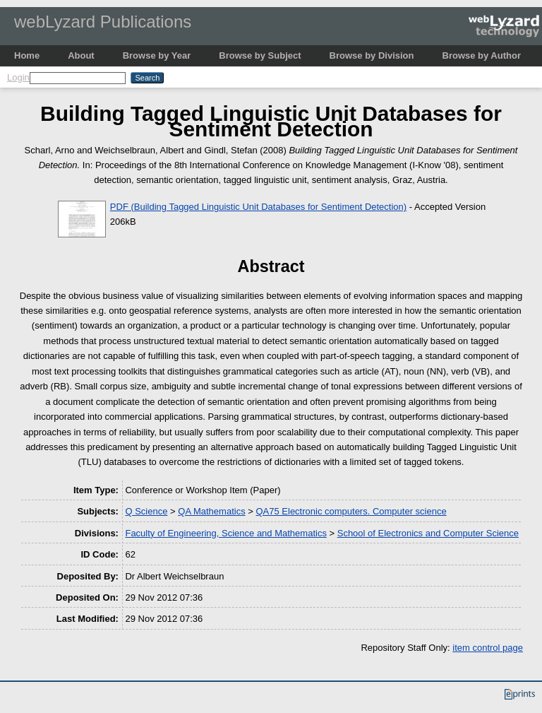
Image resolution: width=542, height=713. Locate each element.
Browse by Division (372, 55)
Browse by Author (481, 55)
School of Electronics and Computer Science (428, 533)
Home (27, 55)
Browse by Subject (260, 55)
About (81, 55)
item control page (487, 647)
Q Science (146, 511)
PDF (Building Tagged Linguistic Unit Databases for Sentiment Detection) (258, 206)
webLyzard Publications (102, 21)
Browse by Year (157, 55)
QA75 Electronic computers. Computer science (350, 511)
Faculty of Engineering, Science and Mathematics (225, 533)
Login (18, 77)
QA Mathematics (211, 511)
